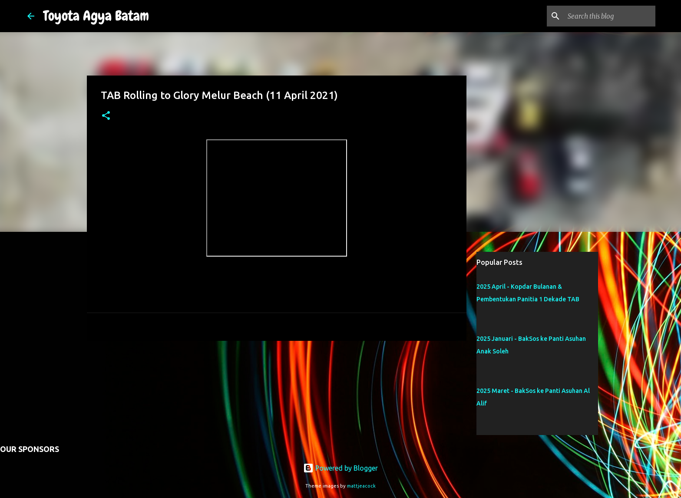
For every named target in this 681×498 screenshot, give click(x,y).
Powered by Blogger (340, 468)
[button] (106, 116)
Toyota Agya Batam (96, 16)
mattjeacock (361, 485)
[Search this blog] (609, 16)
